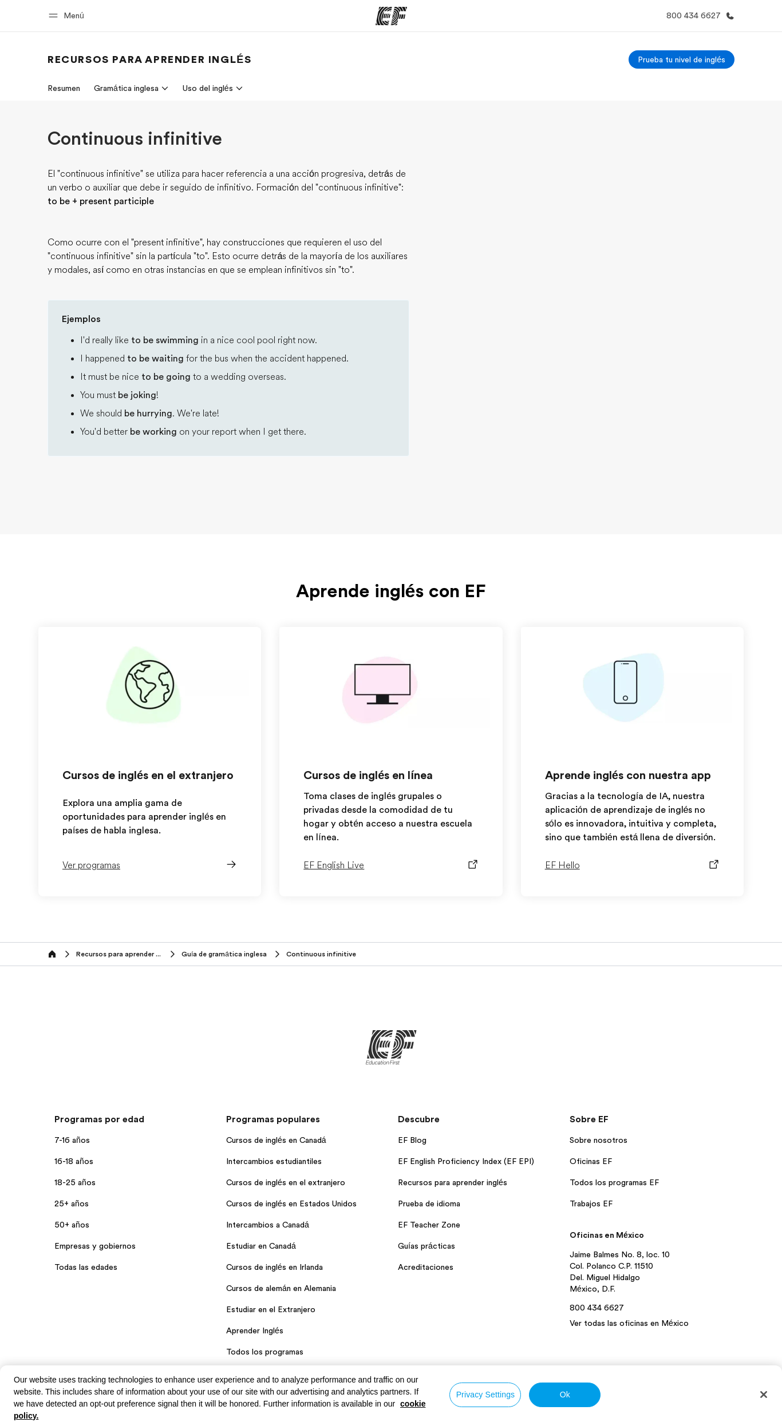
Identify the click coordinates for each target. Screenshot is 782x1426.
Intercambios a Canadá (267, 1224)
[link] (149, 59)
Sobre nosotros (598, 1140)
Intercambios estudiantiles (274, 1161)
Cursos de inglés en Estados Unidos (291, 1203)
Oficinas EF (591, 1161)
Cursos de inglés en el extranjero (285, 1182)
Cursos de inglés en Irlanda (274, 1267)
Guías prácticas (426, 1245)
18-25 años (75, 1182)
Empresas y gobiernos (95, 1245)
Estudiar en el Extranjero (270, 1309)
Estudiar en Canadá (261, 1245)
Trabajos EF (591, 1203)
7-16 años (72, 1140)
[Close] (763, 1394)
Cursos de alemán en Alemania (281, 1288)
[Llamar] (698, 16)
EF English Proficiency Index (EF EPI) (466, 1161)
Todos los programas (264, 1351)
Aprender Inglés (254, 1330)
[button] (68, 15)
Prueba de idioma (429, 1203)
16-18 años (73, 1161)
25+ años (71, 1203)
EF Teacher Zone (429, 1224)
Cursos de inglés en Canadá (276, 1140)
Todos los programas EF (614, 1182)
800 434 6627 (597, 1307)
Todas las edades (85, 1267)
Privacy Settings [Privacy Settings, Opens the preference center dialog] (485, 1394)
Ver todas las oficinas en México (629, 1323)
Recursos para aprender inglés (452, 1182)
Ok (565, 1394)
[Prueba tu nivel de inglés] (681, 59)
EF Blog (412, 1140)
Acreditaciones (425, 1267)
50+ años (71, 1224)
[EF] (391, 16)
